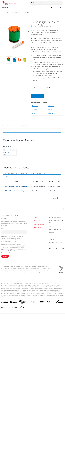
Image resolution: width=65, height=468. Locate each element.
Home (3, 12)
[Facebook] (50, 249)
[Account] (56, 8)
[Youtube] (63, 249)
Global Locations (39, 224)
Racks (34, 113)
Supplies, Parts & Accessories (14, 12)
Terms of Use (4, 247)
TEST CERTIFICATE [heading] (6, 152)
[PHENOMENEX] (13, 307)
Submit (5, 256)
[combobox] (46, 3)
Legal (51, 226)
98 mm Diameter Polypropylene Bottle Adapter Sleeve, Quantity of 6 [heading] (24, 186)
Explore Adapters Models (9, 126)
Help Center (37, 227)
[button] (31, 2)
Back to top (58, 209)
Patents (51, 232)
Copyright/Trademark (55, 217)
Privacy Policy (21, 246)
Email (3, 229)
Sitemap (51, 239)
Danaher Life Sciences (55, 242)
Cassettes (35, 106)
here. (44, 173)
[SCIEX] (23, 308)
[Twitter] (60, 249)
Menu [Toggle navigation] (5, 8)
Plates (50, 110)
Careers (36, 217)
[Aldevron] (13, 302)
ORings (34, 110)
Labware (51, 106)
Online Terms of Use (55, 229)
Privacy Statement (54, 236)
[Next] (28, 31)
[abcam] (4, 302)
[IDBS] (41, 302)
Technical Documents (28, 126)
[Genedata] (32, 302)
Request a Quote (37, 96)
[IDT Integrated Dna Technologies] (50, 302)
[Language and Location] (60, 8)
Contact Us (37, 220)
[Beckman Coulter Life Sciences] (23, 302)
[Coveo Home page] (57, 198)
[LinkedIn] (56, 249)
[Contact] (46, 8)
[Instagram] (53, 249)
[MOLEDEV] (4, 307)
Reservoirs (51, 113)
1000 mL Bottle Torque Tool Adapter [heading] (15, 191)
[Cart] (51, 8)
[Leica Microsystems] (59, 302)
